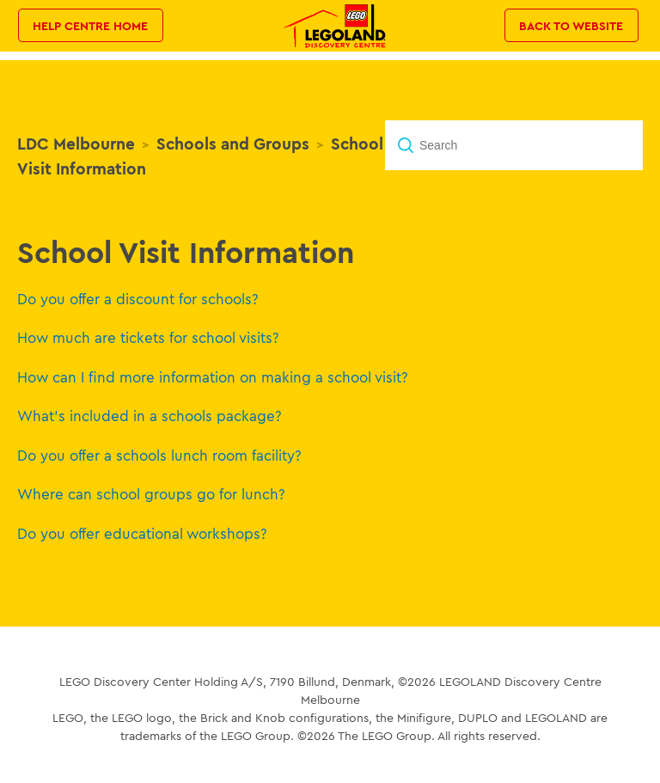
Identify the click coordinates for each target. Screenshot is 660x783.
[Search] (514, 145)
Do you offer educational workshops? (142, 533)
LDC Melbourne (76, 143)
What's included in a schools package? (149, 416)
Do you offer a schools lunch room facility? (159, 455)
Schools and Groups (232, 143)
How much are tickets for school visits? (148, 337)
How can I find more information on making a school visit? (212, 377)
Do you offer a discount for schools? (138, 299)
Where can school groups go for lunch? (151, 494)
